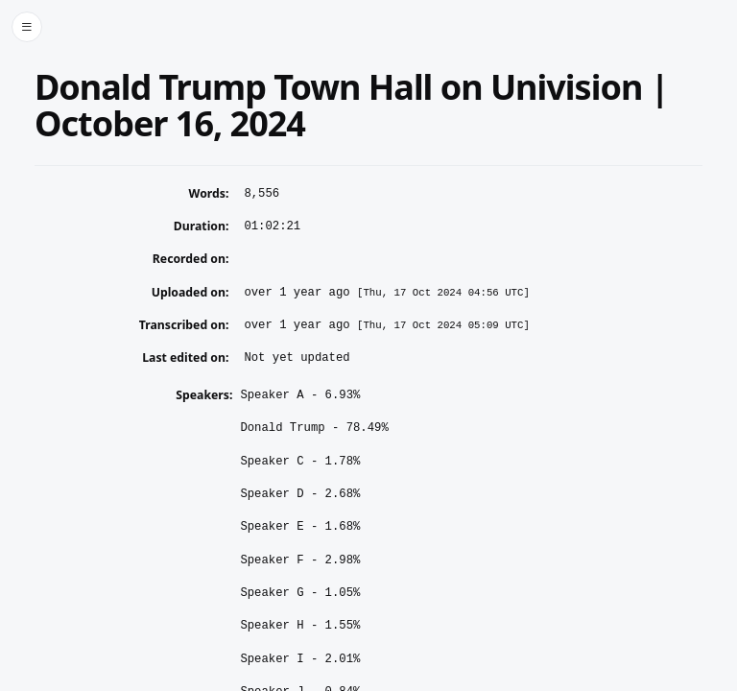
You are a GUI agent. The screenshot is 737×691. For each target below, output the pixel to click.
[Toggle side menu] (27, 27)
